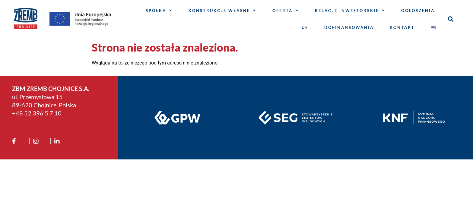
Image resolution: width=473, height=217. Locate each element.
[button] (451, 19)
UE (305, 27)
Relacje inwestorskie (350, 10)
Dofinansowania (349, 27)
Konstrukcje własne (222, 10)
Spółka (159, 10)
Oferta (285, 10)
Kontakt (402, 27)
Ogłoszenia (418, 10)
